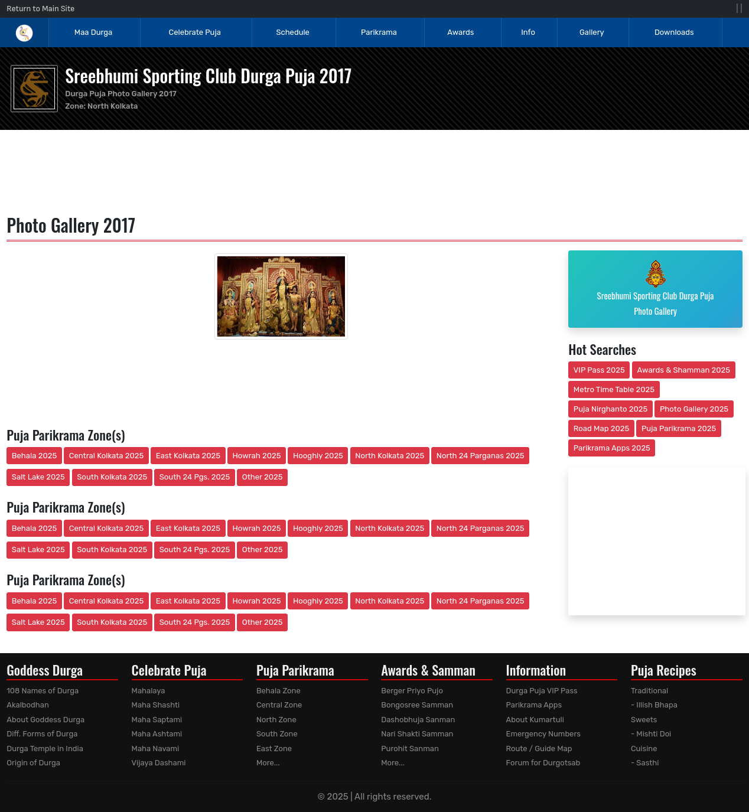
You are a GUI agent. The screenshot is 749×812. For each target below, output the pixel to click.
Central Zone (279, 704)
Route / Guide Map (539, 748)
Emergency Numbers (543, 733)
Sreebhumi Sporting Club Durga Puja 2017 (208, 75)
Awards (461, 32)
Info (528, 32)
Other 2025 (262, 476)
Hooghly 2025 (318, 455)
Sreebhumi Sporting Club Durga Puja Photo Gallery (655, 288)
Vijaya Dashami (159, 762)
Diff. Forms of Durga (41, 733)
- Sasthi (645, 762)
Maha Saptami (157, 719)
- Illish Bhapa (654, 704)
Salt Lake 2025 (38, 476)
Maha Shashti (156, 704)
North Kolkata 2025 (389, 455)
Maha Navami (156, 748)
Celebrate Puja (195, 32)
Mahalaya (148, 690)
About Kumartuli (535, 719)
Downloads (674, 32)
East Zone (274, 748)
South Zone (277, 733)
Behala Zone (278, 690)
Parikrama (379, 32)
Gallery (591, 32)
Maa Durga (93, 32)
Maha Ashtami (157, 733)
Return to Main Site (40, 9)
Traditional (649, 690)
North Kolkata (112, 106)
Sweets (644, 719)
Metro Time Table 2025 (614, 389)
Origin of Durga (33, 762)
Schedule (292, 32)
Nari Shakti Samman (417, 733)
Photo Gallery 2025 (694, 409)
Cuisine (644, 748)
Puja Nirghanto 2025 (611, 409)
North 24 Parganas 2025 (481, 455)
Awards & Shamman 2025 (684, 370)
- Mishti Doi (651, 733)
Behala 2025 (34, 455)
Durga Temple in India (44, 748)
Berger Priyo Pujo (412, 690)
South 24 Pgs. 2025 (194, 476)
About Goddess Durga (45, 719)
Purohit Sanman (410, 748)
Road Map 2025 (601, 428)
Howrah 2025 (256, 455)
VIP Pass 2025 (599, 370)
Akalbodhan (27, 704)
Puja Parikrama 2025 (678, 428)
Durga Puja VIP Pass (542, 690)
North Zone (276, 719)
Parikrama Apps (534, 704)
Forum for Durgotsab (543, 762)
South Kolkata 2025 (112, 476)
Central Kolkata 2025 (106, 455)
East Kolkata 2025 (188, 455)
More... (268, 762)
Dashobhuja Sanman (418, 719)
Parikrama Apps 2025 (612, 447)
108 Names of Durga (42, 690)
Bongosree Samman (417, 704)
